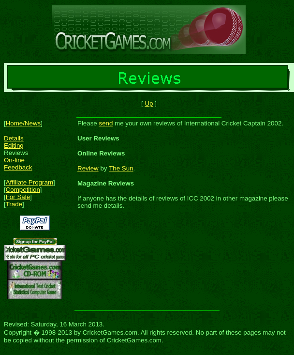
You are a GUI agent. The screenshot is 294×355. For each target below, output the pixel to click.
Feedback (18, 167)
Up (149, 103)
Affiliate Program (29, 182)
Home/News (23, 123)
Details (14, 138)
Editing (14, 145)
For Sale (18, 197)
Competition (23, 189)
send (106, 123)
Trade (14, 204)
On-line (14, 160)
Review (88, 168)
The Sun (121, 168)
